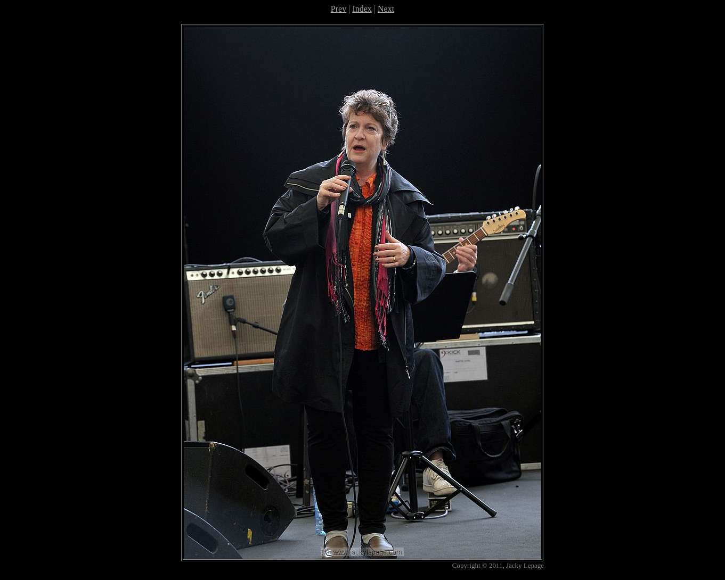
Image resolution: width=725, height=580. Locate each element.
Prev (338, 8)
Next (386, 8)
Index (361, 8)
